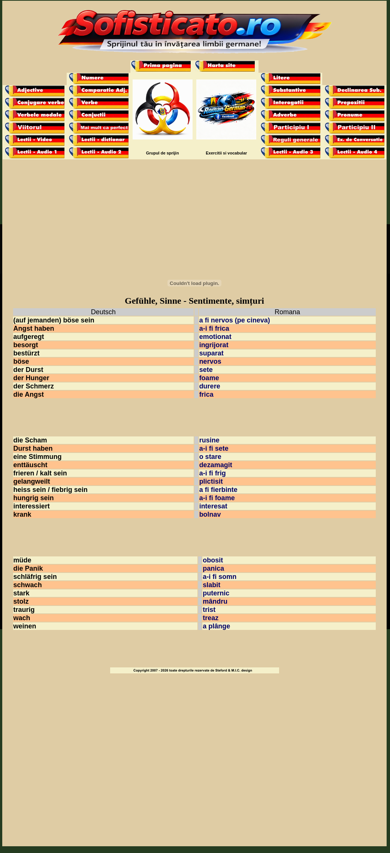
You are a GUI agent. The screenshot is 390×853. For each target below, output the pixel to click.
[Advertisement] (194, 215)
